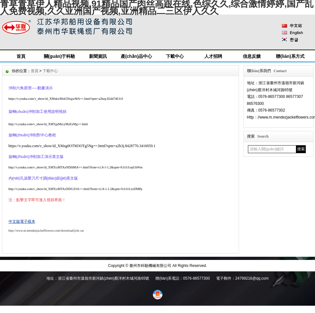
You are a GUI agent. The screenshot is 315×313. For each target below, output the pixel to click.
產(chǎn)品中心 (136, 56)
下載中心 (175, 56)
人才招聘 (213, 56)
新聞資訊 (98, 56)
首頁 (21, 56)
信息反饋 (252, 56)
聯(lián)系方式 (290, 56)
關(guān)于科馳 (59, 56)
